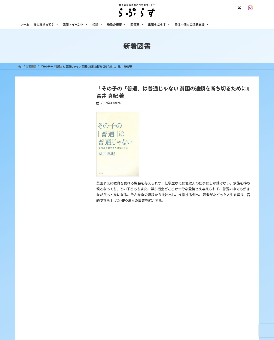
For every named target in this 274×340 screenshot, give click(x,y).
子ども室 (191, 321)
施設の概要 (116, 24)
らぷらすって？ (46, 24)
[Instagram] (251, 7)
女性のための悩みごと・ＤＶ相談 (205, 258)
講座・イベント (75, 24)
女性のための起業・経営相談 (202, 292)
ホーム (24, 24)
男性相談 (191, 284)
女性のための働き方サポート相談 (205, 266)
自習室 (190, 314)
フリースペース (194, 307)
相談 (97, 24)
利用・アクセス (113, 266)
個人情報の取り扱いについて (235, 233)
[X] (240, 7)
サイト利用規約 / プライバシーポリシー (158, 233)
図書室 (137, 24)
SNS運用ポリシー (200, 233)
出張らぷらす (159, 24)
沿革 (107, 258)
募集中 (108, 280)
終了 (107, 288)
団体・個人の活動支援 (191, 24)
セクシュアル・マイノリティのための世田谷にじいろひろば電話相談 (220, 275)
